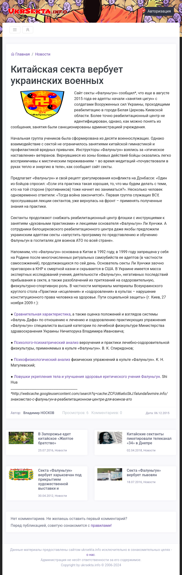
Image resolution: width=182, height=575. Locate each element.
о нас (90, 555)
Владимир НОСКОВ (38, 413)
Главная (20, 54)
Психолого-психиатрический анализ (46, 342)
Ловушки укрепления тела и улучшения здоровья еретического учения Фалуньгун (87, 376)
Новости (42, 54)
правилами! (101, 525)
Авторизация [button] (157, 10)
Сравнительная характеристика (42, 314)
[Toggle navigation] (14, 29)
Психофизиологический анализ (42, 359)
